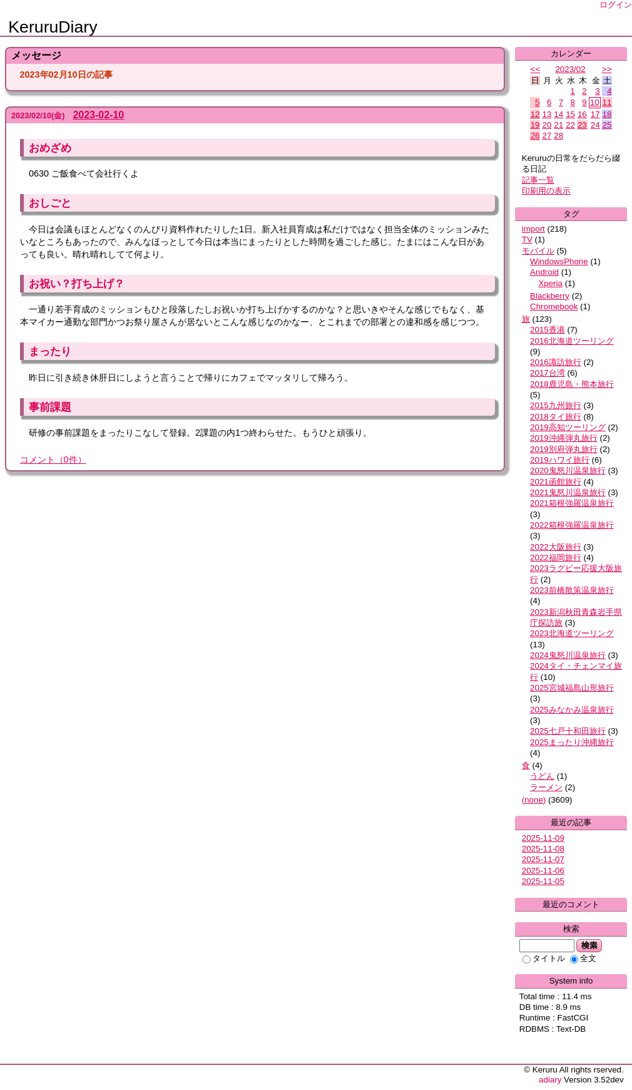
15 (570, 114)
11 (607, 102)
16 (582, 114)
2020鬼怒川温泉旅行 (568, 470)
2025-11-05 (543, 881)
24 (595, 125)
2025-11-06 (543, 870)
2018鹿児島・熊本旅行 (572, 384)
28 (558, 135)
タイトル (543, 958)
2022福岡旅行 (555, 557)
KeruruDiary (52, 27)
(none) (534, 800)
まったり (50, 351)
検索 (589, 945)
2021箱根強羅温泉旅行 (572, 503)
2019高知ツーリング (568, 427)
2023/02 (570, 69)
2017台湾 (547, 373)
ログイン (615, 4)
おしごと (50, 203)
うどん (542, 776)
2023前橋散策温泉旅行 (572, 590)
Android (544, 272)
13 (546, 114)
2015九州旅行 (555, 405)
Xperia (550, 283)
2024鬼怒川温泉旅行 (568, 655)
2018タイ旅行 (555, 416)
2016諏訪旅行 (555, 362)
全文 (583, 958)
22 (570, 125)
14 (558, 114)
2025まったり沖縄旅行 (572, 742)
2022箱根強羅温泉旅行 (572, 525)
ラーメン (546, 787)
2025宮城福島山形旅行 (572, 687)
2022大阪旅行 (555, 547)
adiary (550, 1079)
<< (536, 69)
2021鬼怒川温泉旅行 (568, 492)
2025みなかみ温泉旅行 (572, 709)
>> (607, 69)
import (533, 229)
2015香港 (547, 329)
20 (546, 125)
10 (594, 102)
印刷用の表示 (546, 190)
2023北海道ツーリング (572, 633)
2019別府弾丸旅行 (564, 449)
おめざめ (50, 147)
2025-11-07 (543, 859)
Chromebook (554, 306)
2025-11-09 (543, 838)
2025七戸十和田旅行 (568, 731)
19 (535, 125)
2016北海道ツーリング (572, 341)
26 (535, 135)
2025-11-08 (543, 848)
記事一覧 (538, 180)
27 (546, 135)
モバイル (538, 250)
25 (607, 125)
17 (595, 114)
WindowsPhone (559, 261)
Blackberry (549, 296)
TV (527, 239)
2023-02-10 (98, 115)
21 (558, 125)
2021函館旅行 (555, 481)
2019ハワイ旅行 (559, 460)
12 (535, 114)
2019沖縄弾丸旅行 (564, 438)
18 (607, 114)
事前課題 (50, 407)
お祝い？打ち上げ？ (77, 283)
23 (582, 125)
